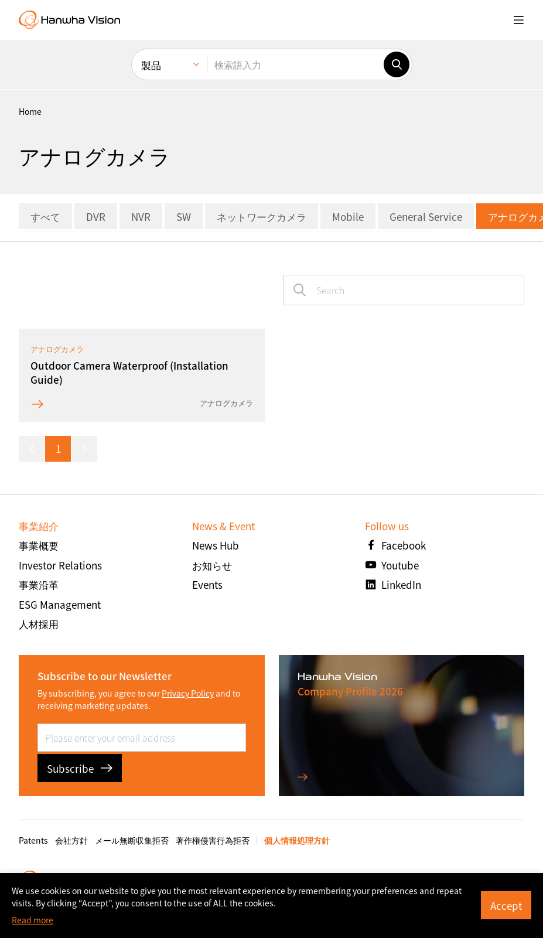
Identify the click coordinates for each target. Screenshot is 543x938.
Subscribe (79, 768)
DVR (95, 216)
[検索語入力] (295, 64)
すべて (45, 216)
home (30, 111)
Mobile (348, 216)
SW (183, 216)
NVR (141, 216)
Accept (506, 905)
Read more (32, 920)
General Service (426, 216)
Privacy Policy (188, 693)
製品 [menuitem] (151, 64)
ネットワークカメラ (261, 216)
